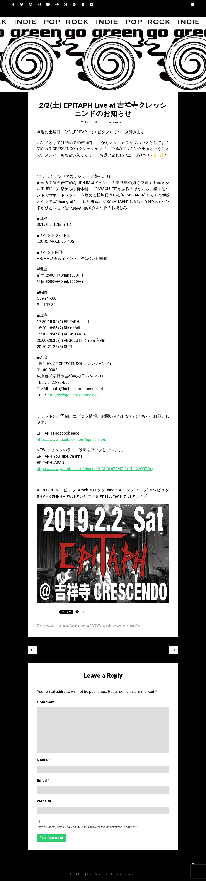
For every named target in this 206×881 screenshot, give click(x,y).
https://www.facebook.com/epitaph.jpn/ (72, 439)
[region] (103, 54)
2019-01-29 (89, 122)
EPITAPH (95, 625)
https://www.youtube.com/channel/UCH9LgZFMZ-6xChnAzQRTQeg (95, 469)
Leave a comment (112, 122)
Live (71, 625)
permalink (133, 625)
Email (43, 780)
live (104, 625)
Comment (46, 702)
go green (103, 874)
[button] (6, 54)
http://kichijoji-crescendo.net (73, 395)
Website (44, 801)
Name (43, 760)
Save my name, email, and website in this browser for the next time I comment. (87, 827)
